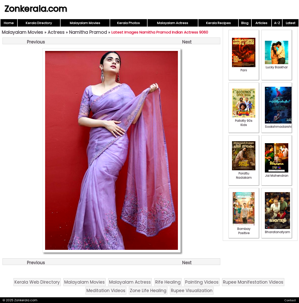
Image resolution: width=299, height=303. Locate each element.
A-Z (277, 23)
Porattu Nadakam (243, 173)
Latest (290, 23)
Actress (56, 32)
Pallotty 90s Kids (243, 120)
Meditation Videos (105, 291)
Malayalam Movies (85, 23)
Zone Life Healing (148, 291)
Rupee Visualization (192, 291)
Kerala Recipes (218, 23)
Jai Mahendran (276, 173)
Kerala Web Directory (37, 282)
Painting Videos (202, 282)
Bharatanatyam (277, 230)
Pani (243, 68)
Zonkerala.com (35, 9)
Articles (261, 23)
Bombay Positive (243, 228)
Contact (290, 300)
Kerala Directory (39, 23)
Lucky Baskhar (276, 65)
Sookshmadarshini (279, 124)
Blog (244, 23)
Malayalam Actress (172, 23)
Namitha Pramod (88, 32)
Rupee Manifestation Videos (253, 282)
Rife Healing (168, 282)
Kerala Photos (128, 23)
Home (9, 23)
